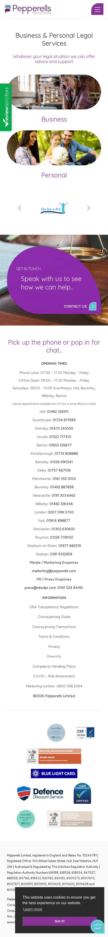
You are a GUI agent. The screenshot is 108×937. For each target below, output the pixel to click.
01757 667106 (59, 470)
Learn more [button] (32, 909)
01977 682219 (70, 546)
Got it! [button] (60, 921)
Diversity (54, 656)
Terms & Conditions (54, 637)
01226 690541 (61, 462)
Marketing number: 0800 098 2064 (54, 686)
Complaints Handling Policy (54, 666)
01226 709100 (61, 537)
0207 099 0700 (61, 512)
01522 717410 (60, 437)
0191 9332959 (61, 554)
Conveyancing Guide (54, 617)
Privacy (54, 647)
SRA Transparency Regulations (54, 607)
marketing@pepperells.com (54, 571)
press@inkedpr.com (40, 588)
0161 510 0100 (64, 479)
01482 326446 (61, 504)
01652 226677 (60, 445)
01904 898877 (58, 521)
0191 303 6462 (63, 495)
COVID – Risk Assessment (54, 676)
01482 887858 (61, 487)
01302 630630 (63, 529)
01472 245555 (61, 428)
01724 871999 (64, 420)
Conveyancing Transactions (54, 627)
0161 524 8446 (70, 588)
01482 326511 (58, 412)
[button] (88, 208)
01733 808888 (66, 454)
